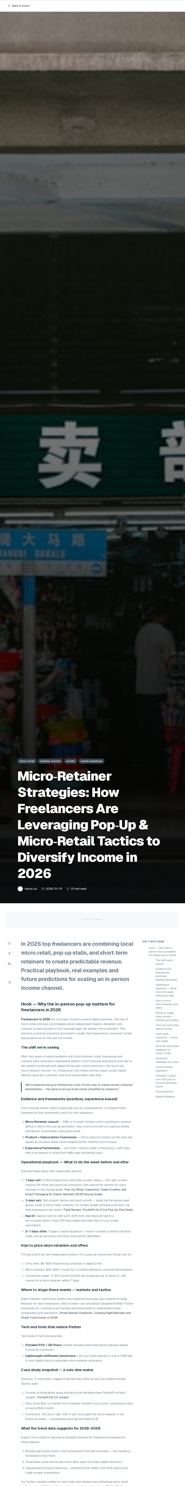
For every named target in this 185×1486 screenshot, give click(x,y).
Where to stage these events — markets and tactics (167, 1016)
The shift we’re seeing (164, 962)
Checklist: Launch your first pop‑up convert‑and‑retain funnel (166, 1081)
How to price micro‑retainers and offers (167, 1004)
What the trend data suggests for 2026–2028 (167, 1049)
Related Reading (165, 1096)
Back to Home (19, 5)
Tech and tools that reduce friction (167, 1027)
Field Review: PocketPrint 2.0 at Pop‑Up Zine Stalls (98, 1210)
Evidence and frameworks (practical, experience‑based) (166, 974)
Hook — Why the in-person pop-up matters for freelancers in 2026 (162, 951)
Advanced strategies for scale (167, 1060)
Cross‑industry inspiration (164, 1068)
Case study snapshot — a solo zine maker (167, 1037)
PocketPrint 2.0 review (52, 1397)
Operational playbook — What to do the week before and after (166, 990)
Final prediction (164, 1091)
